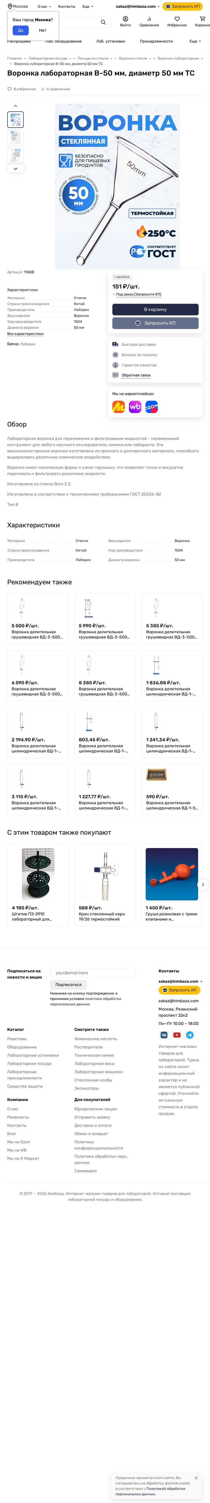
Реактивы (17, 1038)
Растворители (88, 1047)
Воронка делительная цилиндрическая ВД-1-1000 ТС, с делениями (35, 748)
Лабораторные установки (33, 1055)
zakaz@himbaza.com (136, 6)
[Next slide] (15, 169)
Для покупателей (92, 1100)
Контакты (66, 6)
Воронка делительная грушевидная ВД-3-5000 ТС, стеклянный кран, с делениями (37, 691)
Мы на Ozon (18, 1141)
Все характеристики (25, 334)
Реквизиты (18, 1117)
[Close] (196, 1478)
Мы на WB (17, 1150)
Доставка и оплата (93, 1125)
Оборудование (22, 1047)
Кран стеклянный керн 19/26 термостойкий (102, 916)
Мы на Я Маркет (23, 1158)
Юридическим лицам (95, 1108)
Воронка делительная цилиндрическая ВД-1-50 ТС (172, 805)
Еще (85, 6)
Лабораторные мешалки (98, 1071)
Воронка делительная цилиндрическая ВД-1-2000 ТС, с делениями (35, 805)
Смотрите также (91, 1030)
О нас (42, 6)
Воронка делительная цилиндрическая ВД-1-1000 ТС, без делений (169, 691)
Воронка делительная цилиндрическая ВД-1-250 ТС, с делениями (102, 805)
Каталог (15, 1030)
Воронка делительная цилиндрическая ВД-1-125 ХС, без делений (102, 748)
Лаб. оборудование (63, 41)
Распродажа (18, 41)
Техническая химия (94, 1055)
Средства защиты (25, 1086)
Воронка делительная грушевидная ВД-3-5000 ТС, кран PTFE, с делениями (104, 634)
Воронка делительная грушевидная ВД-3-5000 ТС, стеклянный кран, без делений (171, 634)
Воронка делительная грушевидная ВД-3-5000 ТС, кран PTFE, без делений (37, 634)
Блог (11, 1133)
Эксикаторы (86, 1088)
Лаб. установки (110, 41)
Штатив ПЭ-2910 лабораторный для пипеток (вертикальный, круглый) (36, 916)
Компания (17, 1100)
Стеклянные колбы (93, 1080)
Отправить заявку (92, 1117)
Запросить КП (183, 6)
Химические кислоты (95, 1038)
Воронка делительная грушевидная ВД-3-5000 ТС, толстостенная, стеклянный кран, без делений (104, 691)
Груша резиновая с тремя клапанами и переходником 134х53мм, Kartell (171, 916)
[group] (117, 186)
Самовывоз (85, 1170)
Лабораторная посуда (29, 1063)
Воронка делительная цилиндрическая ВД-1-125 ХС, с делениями (169, 748)
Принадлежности (156, 41)
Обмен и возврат (91, 1133)
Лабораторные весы (94, 1063)
